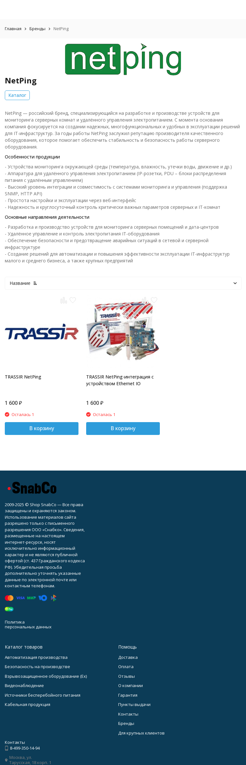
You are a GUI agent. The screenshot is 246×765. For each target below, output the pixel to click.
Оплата (126, 666)
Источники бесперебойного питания (42, 695)
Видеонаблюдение (24, 685)
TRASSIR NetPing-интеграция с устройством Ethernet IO (120, 380)
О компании (130, 685)
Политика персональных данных (28, 624)
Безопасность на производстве (37, 666)
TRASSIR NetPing (23, 377)
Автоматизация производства (36, 657)
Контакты (128, 714)
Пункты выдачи (134, 704)
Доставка (128, 657)
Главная (13, 28)
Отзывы (126, 676)
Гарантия (127, 695)
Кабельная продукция (27, 704)
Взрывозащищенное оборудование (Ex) (46, 676)
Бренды (37, 28)
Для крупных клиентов (141, 733)
